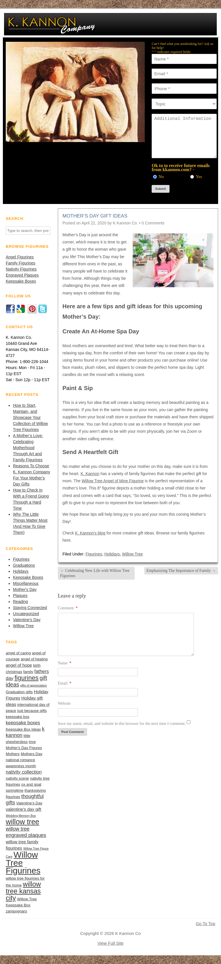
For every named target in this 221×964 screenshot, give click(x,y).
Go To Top (205, 924)
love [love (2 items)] (32, 742)
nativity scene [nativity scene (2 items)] (17, 778)
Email (64, 683)
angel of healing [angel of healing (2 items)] (34, 659)
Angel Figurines (20, 257)
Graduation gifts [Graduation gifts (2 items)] (19, 692)
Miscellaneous (26, 583)
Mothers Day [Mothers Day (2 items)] (31, 754)
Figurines (21, 559)
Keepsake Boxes (21, 281)
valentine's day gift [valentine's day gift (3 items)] (23, 809)
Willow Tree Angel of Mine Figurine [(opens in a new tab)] (113, 481)
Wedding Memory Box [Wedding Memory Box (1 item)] (21, 815)
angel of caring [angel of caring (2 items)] (18, 653)
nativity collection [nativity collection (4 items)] (24, 771)
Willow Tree (23, 625)
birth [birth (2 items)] (37, 665)
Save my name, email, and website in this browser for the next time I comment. (122, 723)
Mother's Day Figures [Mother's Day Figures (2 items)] (24, 748)
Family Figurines (20, 263)
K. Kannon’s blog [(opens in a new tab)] (90, 533)
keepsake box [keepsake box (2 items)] (17, 717)
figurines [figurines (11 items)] (27, 677)
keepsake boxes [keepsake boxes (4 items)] (23, 722)
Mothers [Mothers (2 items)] (13, 754)
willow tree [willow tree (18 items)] (22, 822)
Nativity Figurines (21, 269)
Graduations (24, 565)
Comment (68, 608)
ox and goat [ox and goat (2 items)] (31, 784)
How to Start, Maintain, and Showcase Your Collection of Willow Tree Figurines (30, 417)
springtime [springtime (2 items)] (14, 790)
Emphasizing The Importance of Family (181, 570)
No (161, 177)
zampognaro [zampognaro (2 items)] (16, 911)
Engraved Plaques (22, 275)
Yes (199, 177)
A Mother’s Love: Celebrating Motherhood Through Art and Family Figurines (28, 447)
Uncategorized (26, 613)
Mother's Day (25, 589)
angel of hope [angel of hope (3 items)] (19, 665)
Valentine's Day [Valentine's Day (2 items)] (29, 803)
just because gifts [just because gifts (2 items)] (32, 710)
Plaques (20, 595)
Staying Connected (30, 607)
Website (64, 703)
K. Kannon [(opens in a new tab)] (90, 473)
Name (64, 663)
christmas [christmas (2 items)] (14, 672)
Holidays (20, 571)
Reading (20, 601)
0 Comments (153, 223)
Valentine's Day (27, 619)
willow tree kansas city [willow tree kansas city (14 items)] (23, 891)
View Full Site (111, 943)
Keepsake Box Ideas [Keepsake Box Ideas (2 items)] (23, 729)
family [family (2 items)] (28, 672)
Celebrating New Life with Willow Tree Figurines (94, 573)
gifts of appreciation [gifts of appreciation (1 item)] (33, 685)
